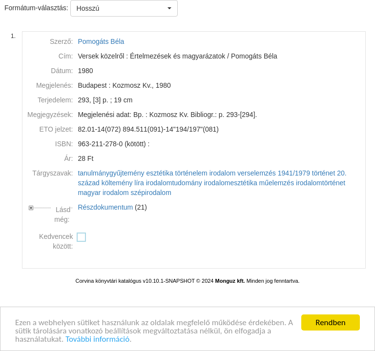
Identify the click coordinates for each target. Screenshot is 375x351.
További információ (97, 340)
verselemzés (256, 173)
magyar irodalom (103, 192)
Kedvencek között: (56, 241)
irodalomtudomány (174, 183)
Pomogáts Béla (101, 41)
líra (139, 183)
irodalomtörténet (320, 183)
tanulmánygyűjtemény (111, 173)
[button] (124, 8)
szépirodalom (151, 192)
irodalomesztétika (230, 183)
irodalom (222, 173)
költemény (117, 183)
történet (323, 173)
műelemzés (276, 183)
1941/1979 (294, 173)
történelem (191, 173)
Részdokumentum (105, 207)
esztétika (159, 173)
